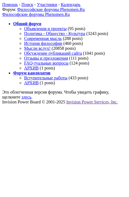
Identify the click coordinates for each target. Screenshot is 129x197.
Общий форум (27, 23)
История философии (43, 43)
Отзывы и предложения (46, 58)
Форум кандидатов (31, 73)
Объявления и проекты (45, 28)
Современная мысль (43, 38)
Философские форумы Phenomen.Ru (51, 9)
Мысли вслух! (37, 48)
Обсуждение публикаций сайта (53, 53)
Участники (47, 4)
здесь (26, 97)
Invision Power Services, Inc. (92, 102)
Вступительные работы (45, 78)
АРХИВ (31, 68)
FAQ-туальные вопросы (46, 63)
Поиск (27, 4)
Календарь (71, 4)
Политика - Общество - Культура (54, 33)
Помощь (10, 4)
